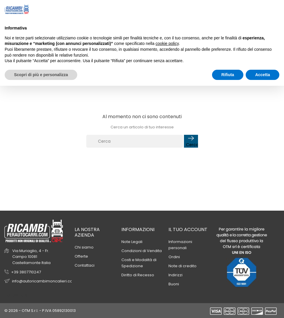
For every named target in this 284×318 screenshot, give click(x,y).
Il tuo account (187, 229)
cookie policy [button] (167, 43)
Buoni (173, 284)
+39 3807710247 (26, 272)
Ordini (174, 257)
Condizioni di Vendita (141, 251)
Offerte (81, 256)
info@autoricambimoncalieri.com (44, 281)
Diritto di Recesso (137, 275)
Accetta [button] (262, 74)
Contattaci (84, 265)
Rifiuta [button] (227, 74)
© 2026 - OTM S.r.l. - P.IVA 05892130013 (40, 310)
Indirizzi (175, 275)
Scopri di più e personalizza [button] (41, 74)
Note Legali (131, 241)
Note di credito (182, 266)
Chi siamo (84, 247)
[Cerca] (134, 141)
